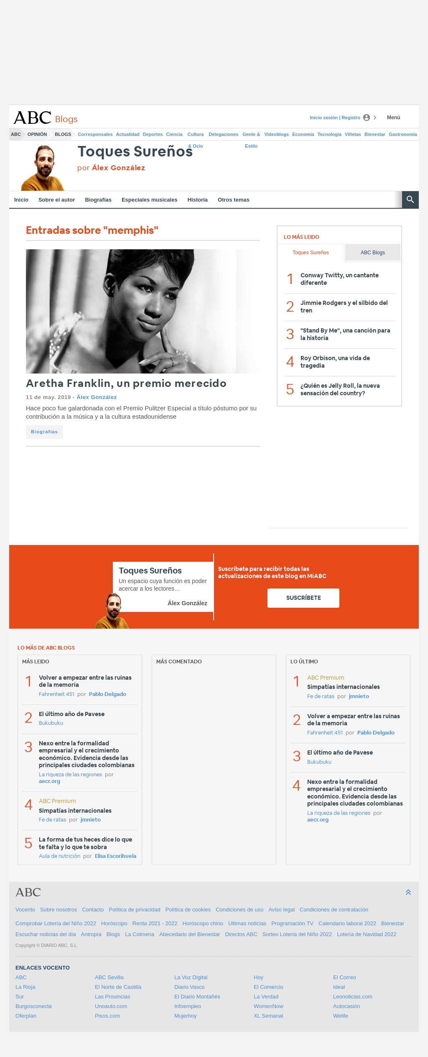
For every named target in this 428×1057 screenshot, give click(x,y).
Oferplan (25, 1016)
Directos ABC (241, 934)
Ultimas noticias (247, 923)
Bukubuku (51, 723)
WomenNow (268, 1006)
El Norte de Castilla (118, 987)
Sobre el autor (56, 200)
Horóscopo (114, 923)
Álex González (96, 397)
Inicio (21, 200)
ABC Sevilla (109, 977)
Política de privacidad (134, 909)
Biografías (98, 200)
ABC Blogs (373, 253)
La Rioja (25, 987)
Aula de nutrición (59, 856)
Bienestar (374, 134)
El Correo (344, 977)
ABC (16, 134)
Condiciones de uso (239, 909)
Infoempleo (187, 1006)
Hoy (258, 977)
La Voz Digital (191, 977)
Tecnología (329, 134)
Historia (198, 200)
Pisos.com (107, 1016)
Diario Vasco (189, 987)
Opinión (37, 134)
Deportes (153, 134)
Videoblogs (276, 134)
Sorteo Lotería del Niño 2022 (297, 934)
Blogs (63, 134)
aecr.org (49, 781)
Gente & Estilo (251, 136)
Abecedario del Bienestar (189, 934)
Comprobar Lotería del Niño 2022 (55, 923)
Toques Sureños (135, 152)
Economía (303, 134)
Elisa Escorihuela (115, 856)
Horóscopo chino (203, 923)
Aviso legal (281, 909)
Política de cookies (188, 909)
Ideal (339, 987)
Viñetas (353, 134)
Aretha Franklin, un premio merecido (126, 384)
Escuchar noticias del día (45, 934)
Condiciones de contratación (334, 909)
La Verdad (266, 996)
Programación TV (292, 923)
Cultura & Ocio (196, 136)
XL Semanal (268, 1016)
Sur (19, 996)
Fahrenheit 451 (56, 694)
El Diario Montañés (197, 996)
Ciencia (174, 134)
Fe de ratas (52, 820)
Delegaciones (224, 134)
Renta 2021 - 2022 (155, 923)
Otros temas (234, 200)
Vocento (25, 909)
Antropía (91, 934)
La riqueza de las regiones (70, 775)
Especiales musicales (150, 200)
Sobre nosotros (58, 909)
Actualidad (128, 134)
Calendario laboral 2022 (347, 923)
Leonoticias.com (352, 996)
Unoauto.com (111, 1006)
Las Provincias (112, 996)
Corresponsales (95, 134)
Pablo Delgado (107, 694)
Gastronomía (403, 134)
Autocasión (346, 1006)
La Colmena (139, 934)
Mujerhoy (185, 1016)
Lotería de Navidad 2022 (366, 934)
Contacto (93, 909)
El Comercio (268, 987)
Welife (340, 1016)
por (111, 167)
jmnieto (91, 820)
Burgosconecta (33, 1006)
